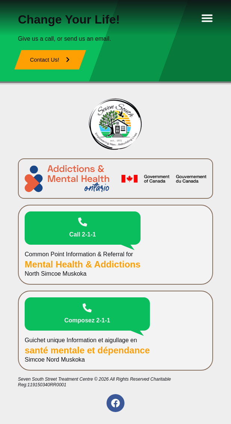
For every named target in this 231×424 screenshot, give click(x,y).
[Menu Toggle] (207, 18)
